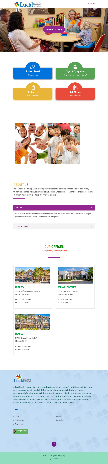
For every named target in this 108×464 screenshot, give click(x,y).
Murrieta (43, 251)
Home (16, 416)
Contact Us (58, 420)
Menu (91, 3)
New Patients (18, 420)
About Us (58, 416)
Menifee (64, 251)
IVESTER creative (58, 459)
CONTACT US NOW (54, 29)
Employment (18, 424)
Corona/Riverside (53, 251)
